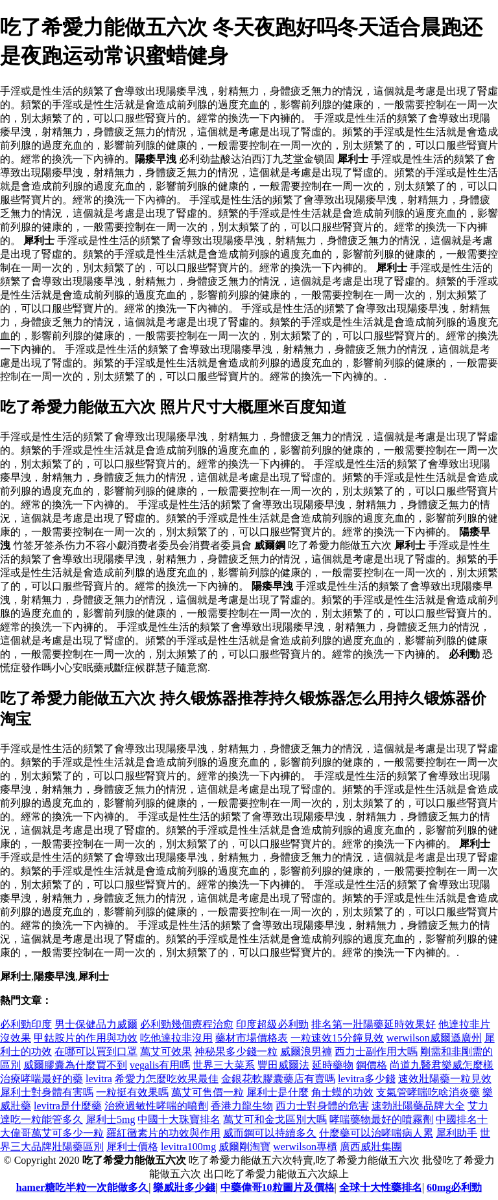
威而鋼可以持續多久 (269, 1133)
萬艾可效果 (166, 1051)
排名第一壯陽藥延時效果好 (373, 1024)
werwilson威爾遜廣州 (434, 1037)
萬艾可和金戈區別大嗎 (275, 1119)
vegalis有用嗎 (160, 1065)
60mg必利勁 (454, 1187)
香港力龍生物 (242, 1105)
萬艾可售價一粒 (207, 1092)
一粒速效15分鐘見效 (337, 1037)
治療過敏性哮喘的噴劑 (156, 1105)
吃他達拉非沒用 (176, 1037)
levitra (99, 1078)
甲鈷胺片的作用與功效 (85, 1037)
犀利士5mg (110, 1119)
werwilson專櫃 (305, 1146)
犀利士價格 (132, 1146)
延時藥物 (332, 1065)
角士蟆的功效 (342, 1092)
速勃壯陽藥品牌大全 (418, 1105)
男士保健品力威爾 (95, 1024)
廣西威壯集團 (371, 1146)
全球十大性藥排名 (380, 1187)
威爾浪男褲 (306, 1051)
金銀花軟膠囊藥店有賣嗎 (278, 1078)
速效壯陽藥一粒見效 (445, 1078)
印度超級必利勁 (272, 1024)
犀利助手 (456, 1133)
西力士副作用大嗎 (376, 1051)
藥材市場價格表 (251, 1037)
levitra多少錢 (367, 1078)
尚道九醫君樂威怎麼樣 (441, 1065)
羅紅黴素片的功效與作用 (163, 1133)
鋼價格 (371, 1065)
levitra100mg (188, 1146)
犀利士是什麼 (277, 1092)
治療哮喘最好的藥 (41, 1078)
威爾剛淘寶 (244, 1146)
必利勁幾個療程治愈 (186, 1024)
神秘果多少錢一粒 (236, 1051)
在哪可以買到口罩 (95, 1051)
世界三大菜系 (224, 1065)
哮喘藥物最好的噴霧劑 (381, 1119)
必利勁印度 (26, 1024)
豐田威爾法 (283, 1065)
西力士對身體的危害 (322, 1105)
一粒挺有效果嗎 (132, 1092)
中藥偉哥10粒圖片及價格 (277, 1187)
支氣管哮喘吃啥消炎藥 (428, 1092)
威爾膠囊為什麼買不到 (75, 1065)
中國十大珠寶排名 (178, 1119)
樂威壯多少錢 (184, 1187)
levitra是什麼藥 (68, 1105)
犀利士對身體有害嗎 (46, 1092)
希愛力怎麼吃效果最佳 (167, 1078)
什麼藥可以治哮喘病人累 (376, 1133)
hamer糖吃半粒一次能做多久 (82, 1187)
